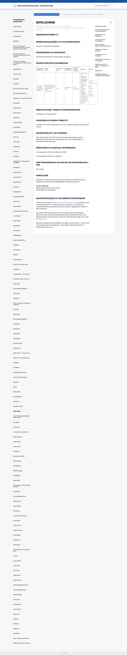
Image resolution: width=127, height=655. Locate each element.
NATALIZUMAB (100, 14)
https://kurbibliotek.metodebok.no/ (64, 202)
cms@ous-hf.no (42, 219)
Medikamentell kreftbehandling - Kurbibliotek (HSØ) (47, 14)
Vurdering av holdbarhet (69, 14)
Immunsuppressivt (41, 152)
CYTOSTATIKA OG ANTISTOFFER (86, 14)
